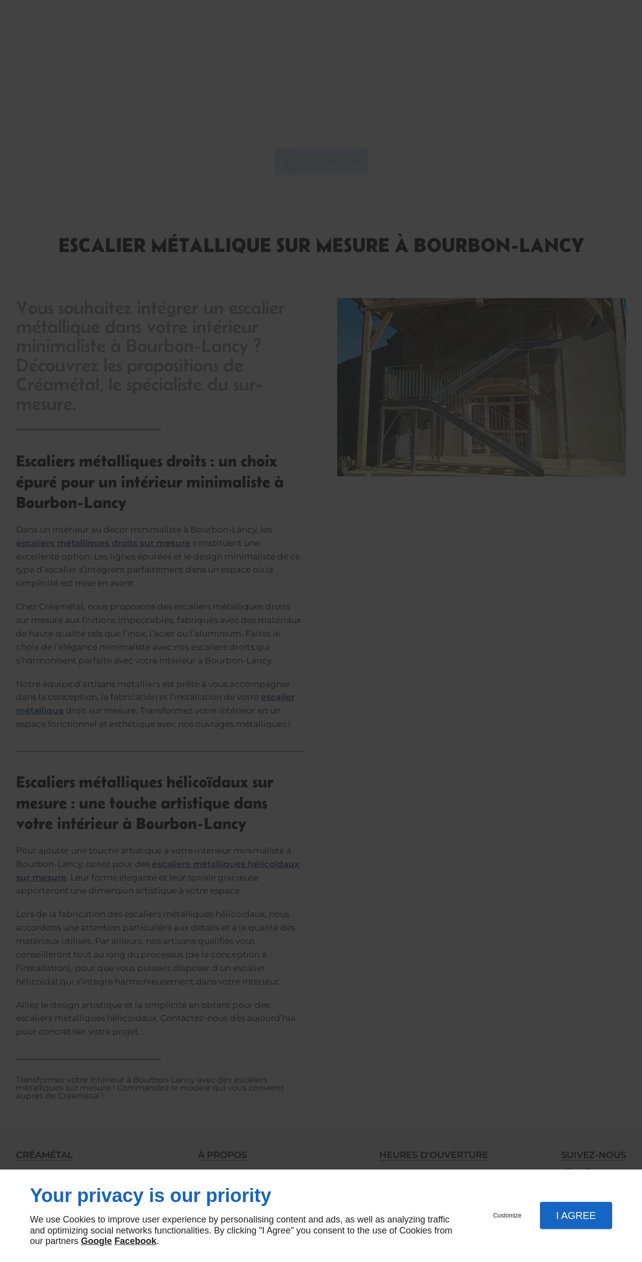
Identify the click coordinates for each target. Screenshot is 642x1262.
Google (96, 1241)
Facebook (135, 1241)
